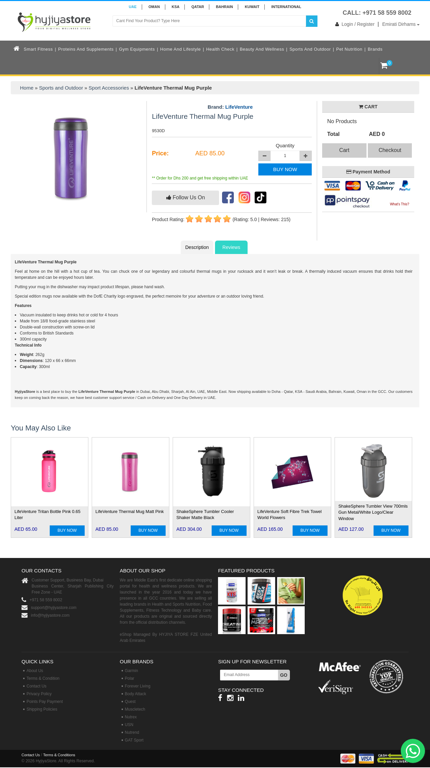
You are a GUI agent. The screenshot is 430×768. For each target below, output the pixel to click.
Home (27, 88)
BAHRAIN (224, 7)
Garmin (131, 670)
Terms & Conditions (59, 755)
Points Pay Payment (45, 701)
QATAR (197, 7)
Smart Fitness (38, 49)
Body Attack (135, 694)
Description (197, 247)
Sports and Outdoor (310, 49)
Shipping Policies (42, 709)
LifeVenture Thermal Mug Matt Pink (129, 511)
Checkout (390, 150)
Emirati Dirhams (401, 24)
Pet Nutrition (349, 49)
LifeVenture (239, 107)
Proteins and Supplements (86, 49)
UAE (132, 7)
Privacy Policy (39, 694)
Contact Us (36, 686)
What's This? (399, 204)
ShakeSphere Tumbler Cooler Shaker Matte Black (205, 514)
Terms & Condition (43, 678)
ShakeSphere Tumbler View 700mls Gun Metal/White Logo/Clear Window (372, 512)
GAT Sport (134, 740)
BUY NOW (285, 169)
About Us (35, 670)
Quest (130, 701)
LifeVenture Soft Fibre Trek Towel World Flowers (289, 514)
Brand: (230, 107)
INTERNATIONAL (286, 7)
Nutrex (131, 717)
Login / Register (354, 24)
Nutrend (132, 732)
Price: (160, 153)
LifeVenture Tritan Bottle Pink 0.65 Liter (47, 514)
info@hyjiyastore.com (50, 615)
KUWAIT (252, 7)
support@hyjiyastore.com (54, 607)
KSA (175, 7)
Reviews (231, 247)
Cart (344, 150)
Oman (154, 7)
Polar (129, 678)
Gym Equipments (137, 49)
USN (129, 724)
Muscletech (135, 709)
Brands (375, 49)
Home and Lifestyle (180, 49)
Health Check (220, 49)
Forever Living (137, 686)
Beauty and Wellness (262, 49)
